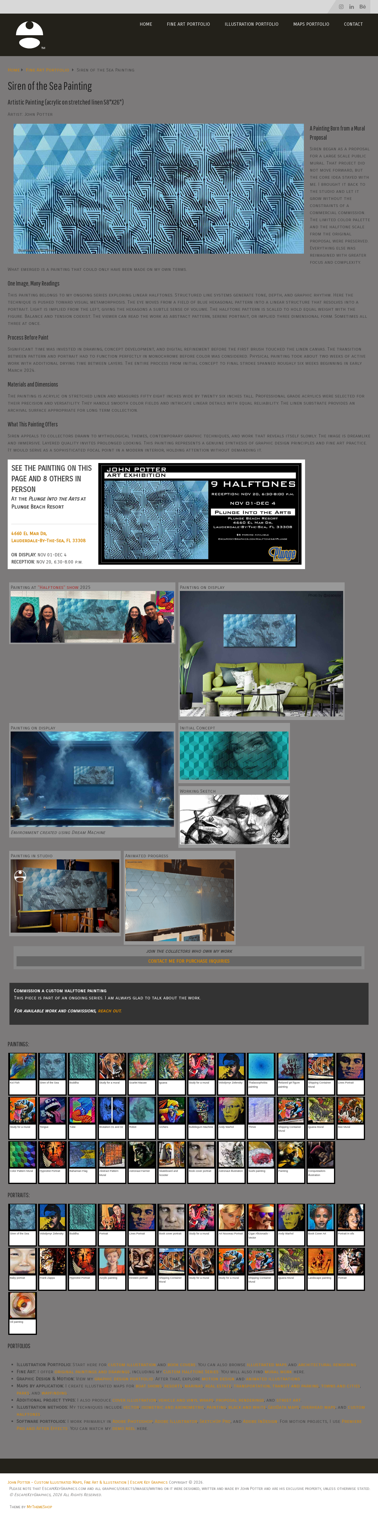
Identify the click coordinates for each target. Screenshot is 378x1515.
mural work (278, 1371)
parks (23, 1393)
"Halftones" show (58, 587)
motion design (218, 1379)
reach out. (109, 1011)
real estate (218, 1386)
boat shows (149, 1386)
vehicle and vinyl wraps (186, 1400)
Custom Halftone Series (191, 1371)
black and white (247, 1407)
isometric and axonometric (172, 1407)
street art (288, 1400)
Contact (353, 24)
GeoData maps (283, 1407)
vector (131, 1407)
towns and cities (340, 1386)
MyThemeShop (39, 1506)
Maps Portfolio (311, 24)
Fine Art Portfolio (188, 24)
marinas (194, 1386)
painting (216, 1407)
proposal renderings (240, 1400)
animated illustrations (273, 1379)
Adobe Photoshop (132, 1421)
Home (146, 24)
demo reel (123, 1428)
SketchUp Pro (215, 1421)
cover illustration (134, 1400)
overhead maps (318, 1407)
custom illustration (132, 1364)
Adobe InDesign (260, 1421)
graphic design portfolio (123, 1379)
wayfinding (54, 1393)
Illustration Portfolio (251, 24)
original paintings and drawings (92, 1371)
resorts (173, 1386)
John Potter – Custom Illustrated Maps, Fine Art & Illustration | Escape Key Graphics (88, 1482)
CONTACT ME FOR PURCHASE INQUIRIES (188, 961)
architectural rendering (327, 1364)
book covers (181, 1364)
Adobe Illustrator (176, 1421)
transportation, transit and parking (276, 1386)
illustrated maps (267, 1364)
